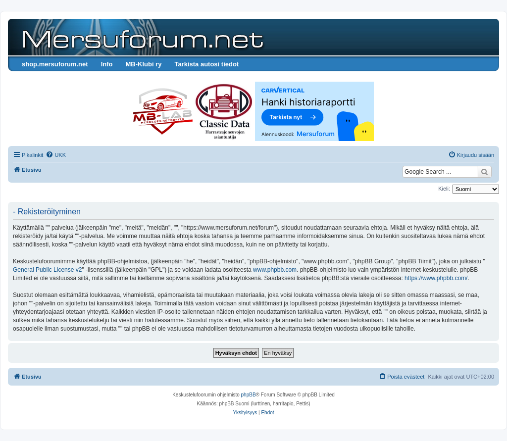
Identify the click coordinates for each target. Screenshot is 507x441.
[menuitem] (56, 155)
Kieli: (444, 189)
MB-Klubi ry (143, 64)
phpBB (248, 394)
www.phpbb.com (275, 269)
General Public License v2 (47, 269)
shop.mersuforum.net (55, 64)
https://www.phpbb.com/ (436, 278)
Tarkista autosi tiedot (206, 64)
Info (107, 64)
